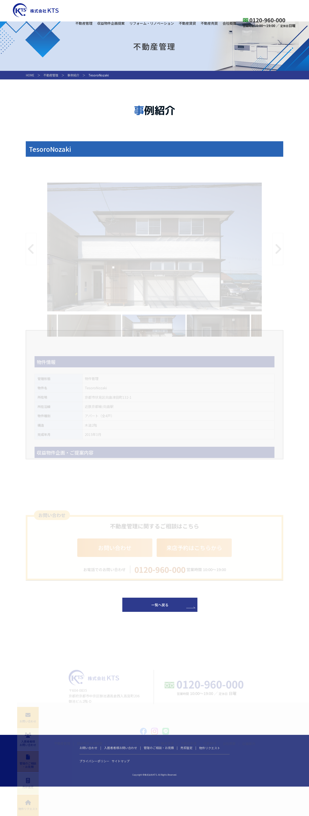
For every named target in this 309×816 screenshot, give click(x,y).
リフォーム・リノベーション (151, 23)
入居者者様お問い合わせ (120, 777)
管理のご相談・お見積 (159, 777)
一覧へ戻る (159, 613)
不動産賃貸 (187, 23)
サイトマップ (121, 790)
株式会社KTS (36, 10)
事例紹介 (73, 75)
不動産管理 (83, 23)
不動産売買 (209, 23)
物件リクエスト (209, 777)
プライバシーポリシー (94, 790)
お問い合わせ (88, 777)
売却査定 (186, 777)
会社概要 (229, 23)
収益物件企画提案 (111, 23)
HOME (30, 75)
